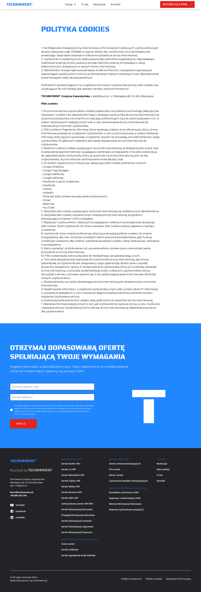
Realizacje (99, 4)
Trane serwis (68, 543)
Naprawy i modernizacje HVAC (125, 498)
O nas (84, 4)
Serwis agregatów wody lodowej (78, 555)
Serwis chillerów (69, 549)
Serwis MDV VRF (69, 497)
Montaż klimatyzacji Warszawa (125, 503)
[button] (70, 4)
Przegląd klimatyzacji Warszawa (78, 515)
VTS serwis (114, 469)
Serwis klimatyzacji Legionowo (77, 526)
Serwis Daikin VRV (70, 463)
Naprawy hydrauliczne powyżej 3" (127, 509)
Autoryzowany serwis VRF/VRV (77, 503)
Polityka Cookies (154, 578)
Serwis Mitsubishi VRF (72, 475)
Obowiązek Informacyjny (178, 578)
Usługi (69, 4)
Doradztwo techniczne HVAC (124, 492)
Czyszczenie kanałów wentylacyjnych (128, 480)
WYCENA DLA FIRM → (177, 4)
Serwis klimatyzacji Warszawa (77, 509)
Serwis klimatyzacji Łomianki (76, 520)
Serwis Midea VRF (70, 486)
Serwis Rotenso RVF (71, 492)
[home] (19, 4)
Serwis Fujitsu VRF (70, 480)
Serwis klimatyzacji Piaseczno (76, 532)
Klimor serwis (116, 475)
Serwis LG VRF (68, 469)
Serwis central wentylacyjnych (125, 463)
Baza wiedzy (163, 469)
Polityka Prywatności (131, 578)
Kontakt (115, 4)
